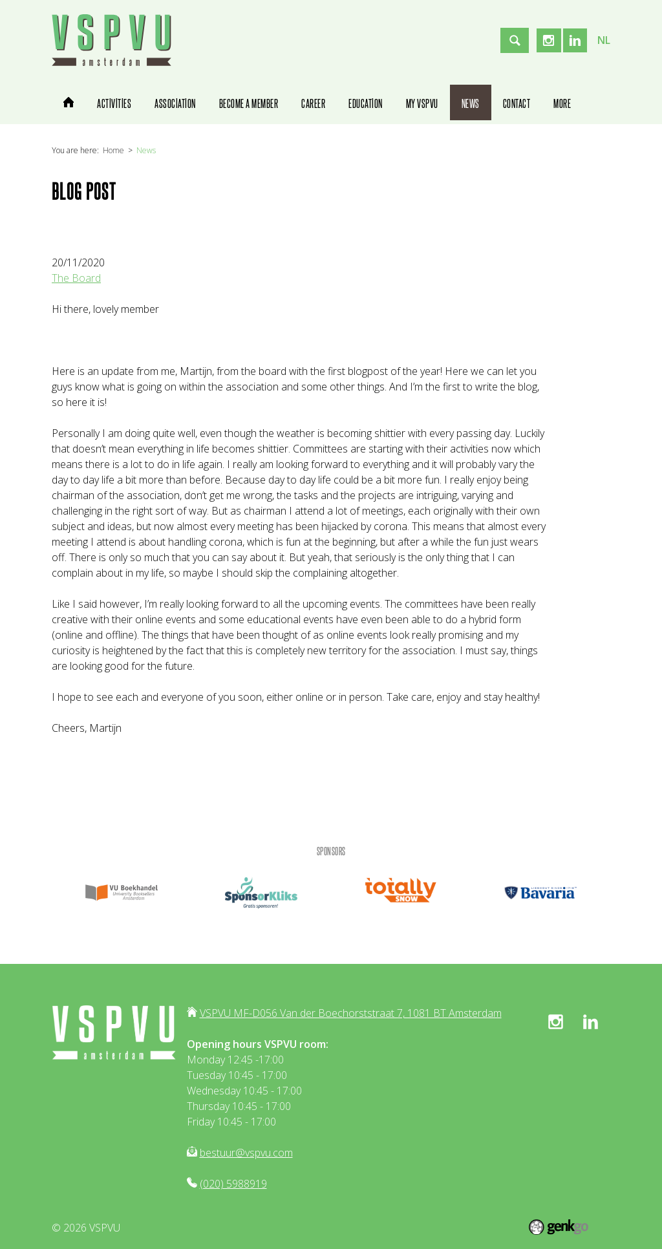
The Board (76, 278)
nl (603, 40)
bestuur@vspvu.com (246, 1153)
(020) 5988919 (233, 1184)
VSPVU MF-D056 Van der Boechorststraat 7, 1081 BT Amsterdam (351, 1013)
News (146, 150)
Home (113, 150)
